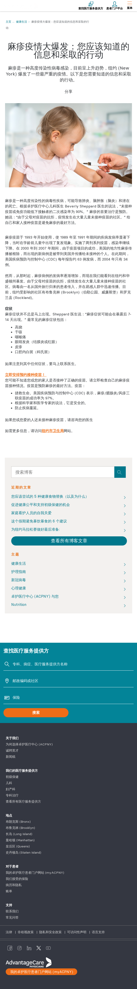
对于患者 (12, 866)
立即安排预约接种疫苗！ (26, 374)
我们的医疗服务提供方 (22, 771)
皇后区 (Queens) (18, 846)
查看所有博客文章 (69, 540)
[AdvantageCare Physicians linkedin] (29, 948)
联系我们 (12, 911)
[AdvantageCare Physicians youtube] (48, 948)
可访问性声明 (77, 932)
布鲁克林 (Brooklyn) (20, 828)
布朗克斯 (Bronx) (18, 822)
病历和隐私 (14, 885)
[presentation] (120, 472)
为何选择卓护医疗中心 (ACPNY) (29, 744)
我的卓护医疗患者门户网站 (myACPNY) (35, 873)
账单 (9, 891)
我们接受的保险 (17, 879)
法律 (9, 932)
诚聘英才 (12, 750)
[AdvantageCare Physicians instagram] (19, 948)
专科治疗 (12, 795)
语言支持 (98, 932)
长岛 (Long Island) (19, 834)
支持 (9, 905)
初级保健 (12, 777)
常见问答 (12, 917)
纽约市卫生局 (53, 430)
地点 (9, 815)
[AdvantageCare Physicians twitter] (39, 948)
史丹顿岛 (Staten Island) (23, 852)
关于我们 (12, 738)
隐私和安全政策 (51, 932)
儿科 (9, 783)
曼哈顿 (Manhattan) (20, 840)
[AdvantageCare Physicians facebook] (10, 948)
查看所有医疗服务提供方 (23, 801)
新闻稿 (10, 757)
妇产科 (10, 789)
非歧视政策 (26, 932)
